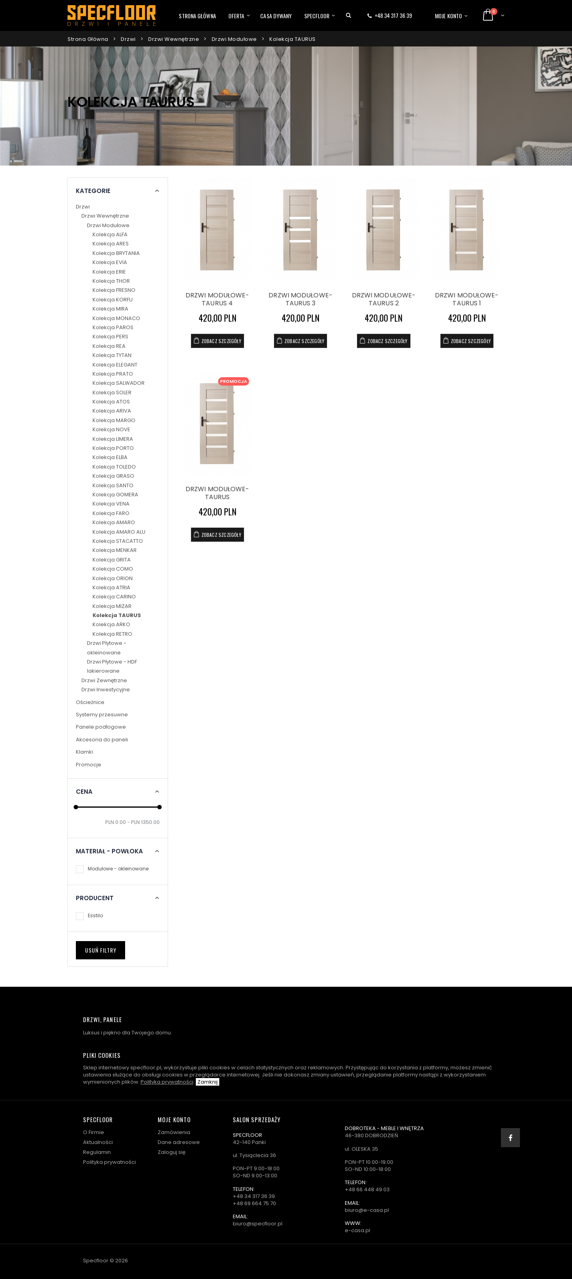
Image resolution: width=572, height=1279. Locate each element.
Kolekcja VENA (111, 503)
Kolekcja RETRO (112, 634)
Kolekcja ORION (113, 578)
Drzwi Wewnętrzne (173, 39)
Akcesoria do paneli (102, 739)
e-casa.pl (357, 1230)
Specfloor (317, 16)
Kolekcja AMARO (114, 522)
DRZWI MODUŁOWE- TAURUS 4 (217, 299)
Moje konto (448, 16)
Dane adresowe (179, 1142)
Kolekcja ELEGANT (115, 364)
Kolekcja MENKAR (115, 550)
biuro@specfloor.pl (257, 1223)
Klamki (84, 752)
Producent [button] (95, 898)
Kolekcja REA (109, 346)
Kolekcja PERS (110, 336)
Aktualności (98, 1142)
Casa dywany (276, 16)
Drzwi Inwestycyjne (105, 689)
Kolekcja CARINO (114, 596)
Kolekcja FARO (111, 513)
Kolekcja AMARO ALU (119, 532)
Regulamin (97, 1152)
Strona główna (197, 16)
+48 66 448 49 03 (367, 1189)
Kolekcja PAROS (113, 327)
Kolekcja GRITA (112, 559)
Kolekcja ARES (111, 243)
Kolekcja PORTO (113, 448)
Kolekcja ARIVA (112, 411)
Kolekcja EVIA (110, 262)
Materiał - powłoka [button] (109, 851)
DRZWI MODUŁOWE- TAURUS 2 (384, 299)
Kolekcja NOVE (111, 429)
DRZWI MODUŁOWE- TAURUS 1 (467, 299)
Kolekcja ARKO (111, 624)
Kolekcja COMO (113, 569)
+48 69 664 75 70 (254, 1203)
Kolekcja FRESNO (114, 290)
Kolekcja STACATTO (118, 541)
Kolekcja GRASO (113, 476)
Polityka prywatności (167, 1082)
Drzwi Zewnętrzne (104, 680)
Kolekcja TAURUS (292, 39)
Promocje (88, 764)
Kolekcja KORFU (113, 299)
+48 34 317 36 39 (393, 15)
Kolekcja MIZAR (112, 606)
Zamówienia (174, 1132)
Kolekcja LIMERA (113, 439)
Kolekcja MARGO (114, 420)
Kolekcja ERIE (109, 272)
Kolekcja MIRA (110, 309)
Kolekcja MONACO (116, 318)
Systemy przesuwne (102, 714)
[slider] (76, 807)
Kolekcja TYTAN (112, 355)
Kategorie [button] (93, 191)
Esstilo (95, 915)
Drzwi (128, 39)
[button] (349, 15)
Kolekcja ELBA (110, 457)
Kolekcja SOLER (112, 392)
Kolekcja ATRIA (111, 587)
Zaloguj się (172, 1152)
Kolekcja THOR (111, 281)
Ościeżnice (90, 702)
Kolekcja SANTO (113, 485)
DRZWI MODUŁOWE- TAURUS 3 (300, 299)
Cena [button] (84, 792)
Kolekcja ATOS (111, 401)
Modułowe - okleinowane (118, 868)
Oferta (236, 16)
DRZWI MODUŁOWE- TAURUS (217, 493)
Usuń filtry (100, 950)
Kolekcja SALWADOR (119, 383)
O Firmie (93, 1132)
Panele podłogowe (101, 727)
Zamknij (207, 1082)
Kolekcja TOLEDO (114, 467)
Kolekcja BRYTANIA (116, 253)
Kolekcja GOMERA (115, 494)
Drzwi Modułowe (234, 39)
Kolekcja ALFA (110, 234)
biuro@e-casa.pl (367, 1210)
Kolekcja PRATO (113, 374)
